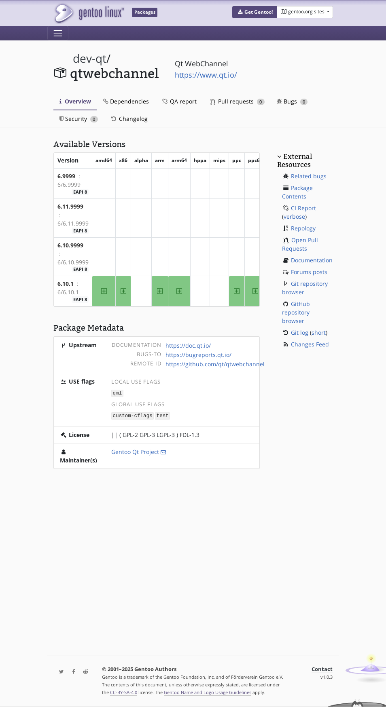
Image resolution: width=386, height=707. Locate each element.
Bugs (292, 101)
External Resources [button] (294, 160)
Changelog (129, 118)
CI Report (303, 208)
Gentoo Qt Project (135, 451)
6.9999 (66, 176)
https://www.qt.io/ (206, 75)
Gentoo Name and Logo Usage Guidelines (207, 692)
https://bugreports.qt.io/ (198, 355)
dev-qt (89, 58)
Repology (303, 228)
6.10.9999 (70, 245)
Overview (75, 101)
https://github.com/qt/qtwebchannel (215, 364)
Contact (322, 669)
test (163, 415)
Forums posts (309, 272)
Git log (299, 332)
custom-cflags (133, 415)
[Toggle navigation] (57, 33)
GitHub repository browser (296, 312)
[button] (254, 12)
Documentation (312, 260)
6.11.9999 (70, 206)
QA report (179, 101)
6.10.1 (65, 283)
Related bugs (309, 176)
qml (117, 392)
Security (78, 118)
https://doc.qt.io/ (188, 345)
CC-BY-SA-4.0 (123, 692)
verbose (294, 216)
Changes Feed (310, 344)
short (319, 332)
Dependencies (126, 101)
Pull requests (237, 101)
